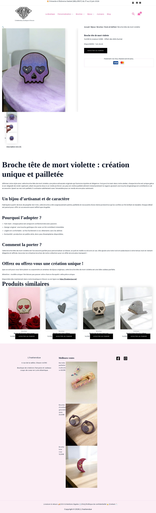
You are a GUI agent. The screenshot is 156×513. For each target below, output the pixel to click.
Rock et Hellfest (111, 27)
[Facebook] (137, 3)
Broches (80, 14)
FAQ (84, 504)
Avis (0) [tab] (19, 147)
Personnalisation (65, 14)
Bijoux (90, 14)
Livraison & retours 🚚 (37, 504)
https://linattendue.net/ (69, 279)
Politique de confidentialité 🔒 (98, 504)
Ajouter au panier (96, 50)
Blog (109, 14)
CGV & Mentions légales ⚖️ (71, 504)
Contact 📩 (115, 504)
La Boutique (50, 14)
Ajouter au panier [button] (27, 336)
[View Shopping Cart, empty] (139, 14)
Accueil (87, 27)
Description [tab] (11, 147)
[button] (72, 14)
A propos (100, 14)
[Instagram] (140, 3)
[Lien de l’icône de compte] (133, 3)
